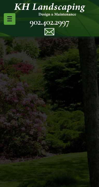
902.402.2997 (49, 22)
